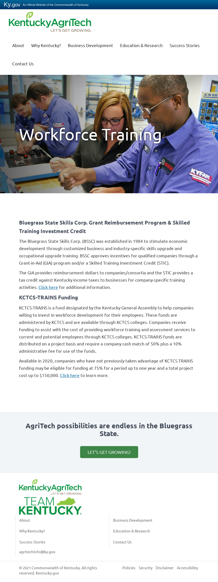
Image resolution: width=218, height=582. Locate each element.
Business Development (90, 45)
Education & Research (141, 45)
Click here (48, 287)
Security (145, 567)
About (18, 45)
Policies (128, 567)
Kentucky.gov (47, 572)
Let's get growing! (109, 452)
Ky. (12, 4)
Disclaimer (165, 567)
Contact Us (23, 63)
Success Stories (185, 45)
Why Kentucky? (46, 45)
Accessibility (187, 567)
